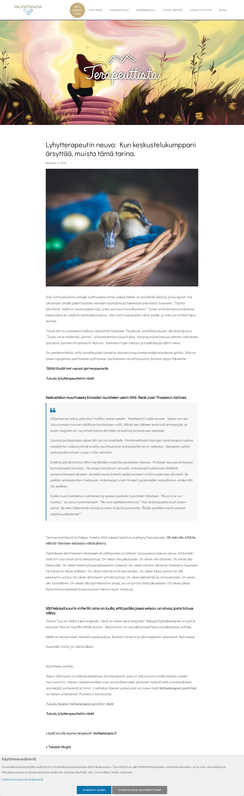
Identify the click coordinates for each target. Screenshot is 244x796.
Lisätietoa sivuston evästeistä (22, 779)
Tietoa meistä (172, 9)
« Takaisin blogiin (58, 747)
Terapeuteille (119, 9)
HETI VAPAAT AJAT (77, 10)
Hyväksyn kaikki (94, 789)
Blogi (223, 9)
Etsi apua (95, 9)
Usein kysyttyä (201, 9)
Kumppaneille (145, 9)
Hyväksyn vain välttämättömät (139, 789)
